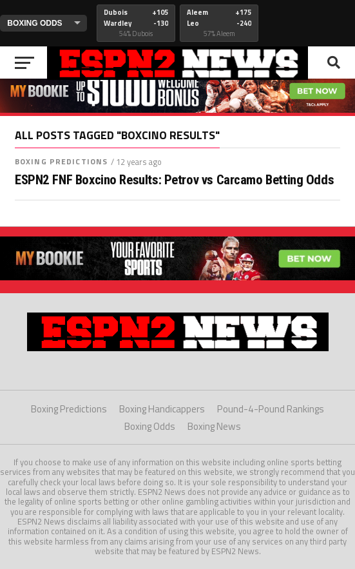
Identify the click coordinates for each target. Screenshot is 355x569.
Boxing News (214, 426)
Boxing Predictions (61, 161)
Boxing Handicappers (162, 408)
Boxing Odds (149, 426)
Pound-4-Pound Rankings (270, 408)
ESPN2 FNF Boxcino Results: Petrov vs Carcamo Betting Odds (174, 180)
